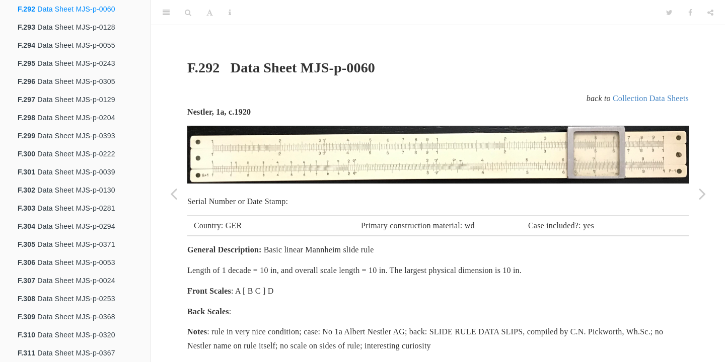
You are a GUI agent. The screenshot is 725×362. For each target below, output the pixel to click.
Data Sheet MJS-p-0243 (66, 63)
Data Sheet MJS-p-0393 (66, 136)
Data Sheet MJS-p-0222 (66, 154)
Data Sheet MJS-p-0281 (66, 208)
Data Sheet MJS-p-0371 (66, 244)
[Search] (188, 12)
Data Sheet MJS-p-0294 (66, 226)
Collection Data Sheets (651, 98)
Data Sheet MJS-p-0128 (66, 27)
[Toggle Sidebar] (166, 12)
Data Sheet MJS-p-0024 (66, 281)
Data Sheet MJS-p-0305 (66, 81)
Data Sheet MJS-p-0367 (66, 353)
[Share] (710, 12)
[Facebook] (690, 12)
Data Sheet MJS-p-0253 (66, 299)
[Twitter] (669, 12)
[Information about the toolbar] (230, 12)
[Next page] (702, 193)
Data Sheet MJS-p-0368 (66, 317)
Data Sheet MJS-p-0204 (66, 118)
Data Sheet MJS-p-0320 (66, 335)
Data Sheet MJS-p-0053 (66, 262)
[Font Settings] (210, 12)
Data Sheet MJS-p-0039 (66, 172)
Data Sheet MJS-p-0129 (66, 100)
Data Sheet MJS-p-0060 (66, 9)
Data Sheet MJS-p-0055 (66, 45)
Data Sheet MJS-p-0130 (66, 190)
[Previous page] (173, 193)
